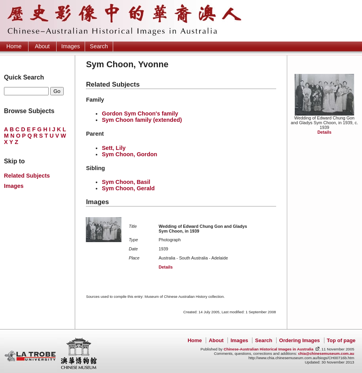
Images (70, 46)
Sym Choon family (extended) (142, 120)
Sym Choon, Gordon (129, 154)
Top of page (341, 340)
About (42, 46)
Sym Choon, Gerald (128, 188)
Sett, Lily (113, 148)
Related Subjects (27, 175)
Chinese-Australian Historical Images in (268, 349)
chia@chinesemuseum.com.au (326, 353)
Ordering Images (299, 340)
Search (99, 46)
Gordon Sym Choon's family (140, 113)
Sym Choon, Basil (126, 182)
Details (324, 132)
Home (13, 46)
